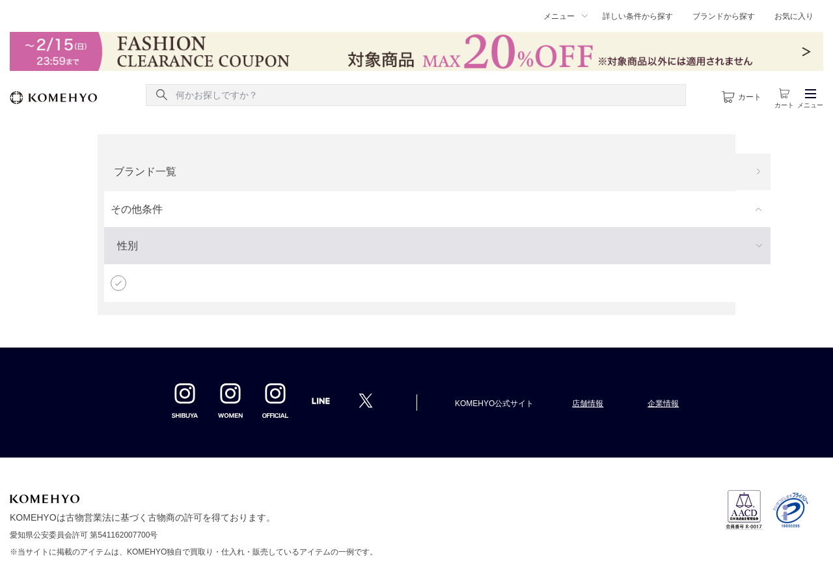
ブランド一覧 (145, 171)
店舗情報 (587, 403)
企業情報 (663, 403)
